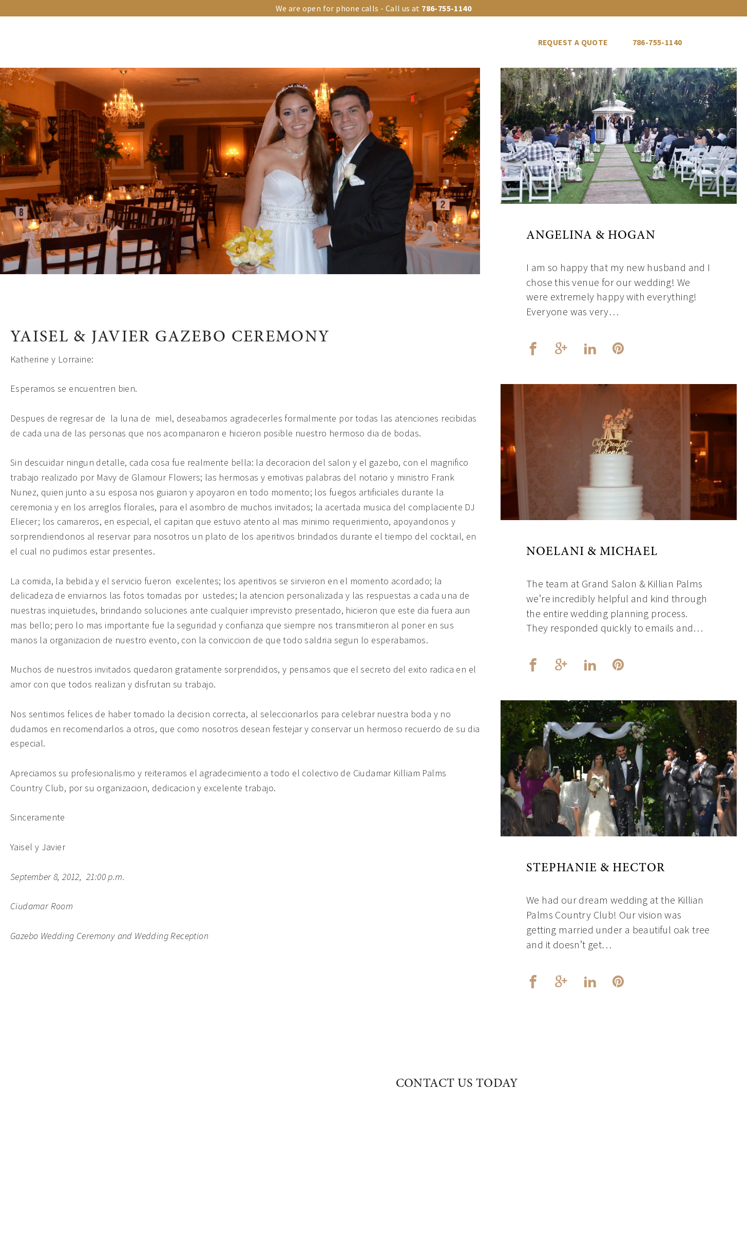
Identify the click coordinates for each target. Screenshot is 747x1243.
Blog (503, 42)
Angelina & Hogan (591, 236)
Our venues (165, 42)
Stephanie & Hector (595, 869)
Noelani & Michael (592, 552)
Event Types (300, 42)
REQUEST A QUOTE (573, 42)
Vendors (451, 42)
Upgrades (232, 42)
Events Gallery (379, 42)
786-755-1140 (657, 42)
